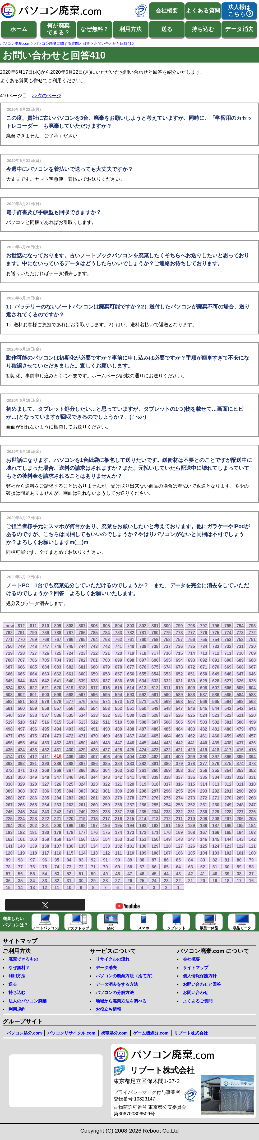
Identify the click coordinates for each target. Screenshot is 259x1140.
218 (94, 818)
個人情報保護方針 (200, 976)
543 (228, 708)
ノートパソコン (45, 922)
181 (33, 832)
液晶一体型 (209, 922)
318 (155, 784)
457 (252, 736)
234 (155, 812)
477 (9, 736)
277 (142, 798)
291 (228, 791)
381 (155, 763)
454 (33, 743)
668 (240, 667)
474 (45, 736)
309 (9, 791)
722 (94, 653)
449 (94, 743)
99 (8, 860)
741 (118, 646)
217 (106, 818)
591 (155, 694)
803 (130, 626)
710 (240, 653)
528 (155, 715)
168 (191, 832)
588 (191, 694)
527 (167, 715)
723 (82, 653)
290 (240, 791)
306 (45, 791)
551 (130, 708)
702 (82, 660)
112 (106, 853)
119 (21, 853)
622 (33, 688)
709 (252, 653)
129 (155, 846)
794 (240, 626)
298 (142, 791)
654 (155, 674)
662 (57, 674)
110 (130, 853)
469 (106, 736)
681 (82, 667)
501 (228, 722)
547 (179, 708)
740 (130, 646)
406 (106, 756)
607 (215, 688)
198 (82, 825)
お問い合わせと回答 (202, 984)
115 (69, 853)
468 (118, 736)
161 (21, 839)
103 (215, 853)
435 (9, 750)
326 (57, 784)
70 (105, 867)
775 (215, 632)
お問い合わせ (195, 992)
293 (203, 791)
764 (94, 639)
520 (252, 715)
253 (179, 805)
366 (82, 770)
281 (94, 798)
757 (179, 639)
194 (130, 825)
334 (215, 777)
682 (69, 667)
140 (21, 846)
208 (215, 818)
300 (118, 791)
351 (9, 777)
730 (252, 646)
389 (57, 763)
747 (45, 646)
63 (190, 867)
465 (155, 736)
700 (106, 660)
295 (179, 791)
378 (191, 763)
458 (240, 736)
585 (228, 694)
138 (45, 846)
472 (69, 736)
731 (240, 646)
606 (228, 688)
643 (33, 681)
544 (215, 708)
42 (190, 874)
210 (191, 818)
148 (179, 839)
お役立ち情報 (108, 1009)
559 (33, 708)
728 (21, 653)
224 (21, 818)
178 (69, 832)
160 (33, 839)
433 (33, 750)
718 (142, 653)
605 (240, 688)
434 (21, 750)
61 (214, 867)
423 (155, 750)
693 (191, 660)
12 (44, 887)
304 (69, 791)
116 (57, 853)
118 (33, 853)
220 (69, 818)
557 (57, 708)
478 (252, 729)
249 (228, 805)
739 (142, 646)
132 (118, 846)
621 (45, 688)
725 (57, 653)
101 (240, 853)
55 (32, 874)
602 (21, 694)
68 (129, 867)
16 (251, 880)
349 (33, 777)
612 (155, 688)
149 (167, 839)
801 (155, 626)
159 (45, 839)
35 (20, 880)
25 (142, 880)
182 (21, 832)
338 (167, 777)
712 (215, 653)
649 (215, 674)
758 (167, 639)
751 (252, 639)
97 (32, 860)
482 (203, 729)
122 (240, 846)
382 (142, 763)
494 (57, 729)
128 (167, 846)
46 (142, 874)
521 (240, 715)
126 (191, 846)
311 (240, 784)
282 (82, 798)
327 (45, 784)
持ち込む (203, 29)
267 (9, 805)
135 (82, 846)
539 (21, 715)
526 (179, 715)
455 (21, 743)
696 (155, 660)
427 (106, 750)
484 (179, 729)
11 (56, 887)
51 (81, 874)
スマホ (143, 922)
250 (215, 805)
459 (228, 736)
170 (167, 832)
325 (69, 784)
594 (118, 694)
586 (215, 694)
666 (9, 674)
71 (93, 867)
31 (69, 880)
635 (130, 681)
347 (57, 777)
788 (57, 632)
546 (191, 708)
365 (94, 770)
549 (155, 708)
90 (117, 860)
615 (118, 688)
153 (118, 839)
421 (179, 750)
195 (118, 825)
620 (57, 688)
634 (142, 681)
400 (179, 756)
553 (106, 708)
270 (228, 798)
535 (69, 715)
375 (228, 763)
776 (203, 632)
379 (179, 763)
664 (33, 674)
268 (252, 798)
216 (118, 818)
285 (45, 798)
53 (56, 874)
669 (228, 667)
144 (228, 839)
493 (69, 729)
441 (191, 743)
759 (155, 639)
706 (33, 660)
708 (9, 660)
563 (240, 701)
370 (33, 770)
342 (118, 777)
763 (106, 639)
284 (57, 798)
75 (44, 867)
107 (167, 853)
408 (82, 756)
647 (240, 674)
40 (214, 874)
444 (155, 743)
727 (33, 653)
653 (167, 674)
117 (45, 853)
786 (82, 632)
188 (203, 825)
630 (191, 681)
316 (179, 784)
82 (214, 860)
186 (228, 825)
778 (179, 632)
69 (117, 867)
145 (215, 839)
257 (130, 805)
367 (69, 770)
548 (167, 708)
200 (57, 825)
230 (203, 812)
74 (56, 867)
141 (9, 846)
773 (240, 632)
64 (178, 867)
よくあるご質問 (197, 1001)
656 (130, 674)
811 (33, 626)
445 (142, 743)
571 (142, 701)
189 (191, 825)
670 (215, 667)
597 (82, 694)
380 (167, 763)
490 (106, 729)
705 (45, 660)
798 (191, 626)
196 (106, 825)
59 (239, 867)
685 (33, 667)
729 (9, 653)
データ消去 (239, 29)
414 (9, 756)
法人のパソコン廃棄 (27, 1001)
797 (203, 626)
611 (167, 688)
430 (69, 750)
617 (94, 688)
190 (179, 825)
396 (228, 756)
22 (178, 880)
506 (167, 722)
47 (129, 874)
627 (228, 681)
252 (191, 805)
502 (215, 722)
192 (155, 825)
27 (117, 880)
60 (227, 867)
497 (21, 729)
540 (9, 715)
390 (45, 763)
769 (33, 639)
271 (215, 798)
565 (215, 701)
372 (9, 770)
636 (118, 681)
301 (106, 791)
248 (240, 805)
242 (57, 812)
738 (155, 646)
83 (202, 860)
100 (252, 853)
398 (203, 756)
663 (45, 674)
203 (21, 825)
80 (239, 860)
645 (9, 681)
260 (94, 805)
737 (167, 646)
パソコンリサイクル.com (71, 1033)
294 (191, 791)
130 (142, 846)
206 (240, 818)
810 (45, 626)
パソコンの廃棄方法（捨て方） (125, 976)
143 (240, 839)
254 (167, 805)
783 (118, 632)
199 (69, 825)
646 (252, 674)
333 (228, 777)
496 (33, 729)
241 (69, 812)
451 (69, 743)
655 (142, 674)
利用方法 (130, 29)
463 (179, 736)
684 (45, 667)
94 (69, 860)
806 (94, 626)
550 (142, 708)
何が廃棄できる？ (58, 29)
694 (179, 660)
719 (130, 653)
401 (167, 756)
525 (191, 715)
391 (33, 763)
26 (129, 880)
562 (252, 701)
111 (118, 853)
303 (82, 791)
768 (45, 639)
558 (45, 708)
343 (106, 777)
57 (8, 874)
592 (142, 694)
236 (130, 812)
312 (228, 784)
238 (106, 812)
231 (191, 812)
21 (190, 880)
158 (57, 839)
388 (69, 763)
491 (94, 729)
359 (167, 770)
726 (45, 653)
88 (142, 860)
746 (57, 646)
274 (179, 798)
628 (215, 681)
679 (106, 667)
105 (191, 853)
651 (191, 674)
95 (56, 860)
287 (21, 798)
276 (155, 798)
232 (179, 812)
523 (215, 715)
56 (20, 874)
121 (252, 846)
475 (33, 736)
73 (69, 867)
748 (33, 646)
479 (240, 729)
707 (21, 660)
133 (106, 846)
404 (130, 756)
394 (252, 756)
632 (167, 681)
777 (191, 632)
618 (82, 688)
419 (203, 750)
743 (94, 646)
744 (82, 646)
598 (69, 694)
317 (167, 784)
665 (21, 674)
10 (69, 887)
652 (179, 674)
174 (118, 832)
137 (57, 846)
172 (142, 832)
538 (33, 715)
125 (203, 846)
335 (203, 777)
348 (45, 777)
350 (21, 777)
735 (191, 646)
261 (82, 805)
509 (130, 722)
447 (118, 743)
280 (106, 798)
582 (9, 701)
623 (21, 688)
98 (20, 860)
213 (155, 818)
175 (106, 832)
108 (155, 853)
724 (69, 653)
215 (130, 818)
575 (94, 701)
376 (215, 763)
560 (21, 708)
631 (179, 681)
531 (118, 715)
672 (191, 667)
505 (179, 722)
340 (142, 777)
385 (106, 763)
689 (240, 660)
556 (69, 708)
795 (228, 626)
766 (69, 639)
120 (9, 853)
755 (203, 639)
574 (106, 701)
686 (21, 667)
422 (167, 750)
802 (142, 626)
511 (106, 722)
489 (118, 729)
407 (94, 756)
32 (56, 880)
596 (94, 694)
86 (166, 860)
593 (130, 694)
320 (130, 784)
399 (191, 756)
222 (45, 818)
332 (240, 777)
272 (203, 798)
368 (57, 770)
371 (21, 770)
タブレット (176, 922)
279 (118, 798)
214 (142, 818)
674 (167, 667)
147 (191, 839)
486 (155, 729)
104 (203, 853)
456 (9, 743)
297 (155, 791)
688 (252, 660)
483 (191, 729)
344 (94, 777)
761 (130, 639)
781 (142, 632)
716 (167, 653)
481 (215, 729)
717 (155, 653)
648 (228, 674)
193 (142, 825)
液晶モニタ (242, 922)
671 (203, 667)
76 (32, 867)
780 (155, 632)
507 (155, 722)
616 (106, 688)
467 (130, 736)
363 (118, 770)
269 (240, 798)
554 (94, 708)
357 (191, 770)
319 (142, 784)
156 (82, 839)
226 (252, 812)
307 (33, 791)
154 (106, 839)
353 (240, 770)
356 (203, 770)
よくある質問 (203, 10)
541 (252, 708)
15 (8, 887)
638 (94, 681)
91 (105, 860)
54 (44, 874)
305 (57, 791)
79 (251, 860)
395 (240, 756)
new (10, 626)
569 (167, 701)
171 (155, 832)
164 (240, 832)
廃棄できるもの (23, 959)
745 (69, 646)
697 (142, 660)
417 (228, 750)
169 (179, 832)
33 (44, 880)
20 (202, 880)
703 (69, 660)
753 (228, 639)
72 (81, 867)
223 (33, 818)
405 (118, 756)
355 (215, 770)
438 (228, 743)
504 (191, 722)
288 (9, 798)
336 (191, 777)
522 (228, 715)
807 (82, 626)
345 (82, 777)
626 (240, 681)
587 (203, 694)
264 (45, 805)
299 (130, 791)
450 (82, 743)
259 (106, 805)
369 (45, 770)
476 (21, 736)
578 (57, 701)
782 (130, 632)
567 (191, 701)
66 (154, 867)
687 (9, 667)
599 (57, 694)
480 (228, 729)
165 (228, 832)
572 (130, 701)
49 (105, 874)
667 (252, 667)
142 (252, 839)
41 (202, 874)
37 (251, 874)
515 (57, 722)
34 (32, 880)
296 (167, 791)
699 (118, 660)
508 (142, 722)
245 (21, 812)
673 (179, 667)
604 (252, 688)
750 (9, 646)
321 (118, 784)
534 (82, 715)
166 (215, 832)
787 (69, 632)
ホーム (18, 29)
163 (252, 832)
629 (203, 681)
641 (57, 681)
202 (33, 825)
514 (69, 722)
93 (81, 860)
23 (166, 880)
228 (228, 812)
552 (118, 708)
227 (240, 812)
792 (9, 632)
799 (179, 626)
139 (33, 846)
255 (155, 805)
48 (117, 874)
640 (69, 681)
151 (142, 839)
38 (239, 874)
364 (106, 770)
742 (106, 646)
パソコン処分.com (24, 1033)
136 (69, 846)
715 (179, 653)
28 (105, 880)
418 (215, 750)
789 (45, 632)
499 (252, 722)
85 (178, 860)
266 (21, 805)
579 (45, 701)
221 (57, 818)
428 (94, 750)
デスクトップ (78, 922)
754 (215, 639)
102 (228, 853)
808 (69, 626)
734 (203, 646)
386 (94, 763)
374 (240, 763)
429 (82, 750)
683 (57, 667)
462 (191, 736)
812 (21, 626)
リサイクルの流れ (113, 959)
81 (227, 860)
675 (155, 667)
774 (228, 632)
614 (130, 688)
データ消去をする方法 (117, 984)
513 (82, 722)
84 (190, 860)
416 (240, 750)
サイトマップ (195, 967)
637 (106, 681)
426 (118, 750)
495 (45, 729)
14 (20, 887)
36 (8, 880)
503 (203, 722)
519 (9, 722)
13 (32, 887)
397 (215, 756)
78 (8, 867)
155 (94, 839)
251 (203, 805)
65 (166, 867)
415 (252, 750)
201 (45, 825)
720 (118, 653)
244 (33, 812)
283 (69, 798)
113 (94, 853)
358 (179, 770)
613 (142, 688)
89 (129, 860)
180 (45, 832)
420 (191, 750)
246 (9, 812)
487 (142, 729)
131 (130, 846)
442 (179, 743)
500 (240, 722)
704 (57, 660)
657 (118, 674)
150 (155, 839)
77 (20, 867)
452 (57, 743)
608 (203, 688)
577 (69, 701)
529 (142, 715)
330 (9, 784)
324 (82, 784)
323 (94, 784)
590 (167, 694)
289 (252, 791)
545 (203, 708)
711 (228, 653)
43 (178, 874)
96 (44, 860)
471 (82, 736)
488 (130, 729)
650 (203, 674)
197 (94, 825)
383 (130, 763)
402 (155, 756)
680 (94, 667)
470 (94, 736)
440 (203, 743)
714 (191, 653)
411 (45, 756)
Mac (111, 922)
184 (252, 825)
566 (203, 701)
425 (130, 750)
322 (106, 784)
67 (142, 867)
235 (142, 812)
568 (179, 701)
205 (252, 818)
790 (33, 632)
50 (93, 874)
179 (57, 832)
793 (252, 626)
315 (191, 784)
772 (252, 632)
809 (57, 626)
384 (118, 763)
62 (202, 867)
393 (9, 763)
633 (155, 681)
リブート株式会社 (191, 1033)
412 (33, 756)
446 (130, 743)
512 (94, 722)
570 (155, 701)
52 (69, 874)
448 (106, 743)
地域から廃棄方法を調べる (121, 1001)
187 (215, 825)
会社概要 (167, 10)
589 (179, 694)
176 (94, 832)
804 (118, 626)
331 (252, 777)
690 (228, 660)
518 (21, 722)
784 (106, 632)
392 (21, 763)
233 (167, 812)
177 (82, 832)
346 (69, 777)
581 (21, 701)
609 (191, 688)
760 (142, 639)
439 (215, 743)
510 (118, 722)
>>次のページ (46, 95)
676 (142, 667)
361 (142, 770)
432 (45, 750)
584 (240, 694)
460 (215, 736)
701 (94, 660)
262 (69, 805)
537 (45, 715)
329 (21, 784)
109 (142, 853)
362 (130, 770)
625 (252, 681)
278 (130, 798)
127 (179, 846)
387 (82, 763)
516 (45, 722)
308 (21, 791)
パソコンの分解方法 (115, 992)
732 (228, 646)
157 (69, 839)
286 (33, 798)
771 (9, 639)
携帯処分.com (114, 1033)
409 (69, 756)
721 (106, 653)
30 (81, 880)
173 (130, 832)
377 (203, 763)
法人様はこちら (239, 10)
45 (154, 874)
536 (57, 715)
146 (203, 839)
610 (179, 688)
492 (82, 729)
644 (21, 681)
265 (33, 805)
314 (203, 784)
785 (94, 632)
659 (94, 674)
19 (214, 880)
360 (155, 770)
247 (252, 805)
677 (130, 667)
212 (167, 818)
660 (82, 674)
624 (9, 688)
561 (9, 708)
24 (154, 880)
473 (57, 736)
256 (142, 805)
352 (252, 770)
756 (191, 639)
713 (203, 653)
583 (252, 694)
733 (215, 646)
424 (142, 750)
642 (45, 681)
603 (9, 694)
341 (130, 777)
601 (33, 694)
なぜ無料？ (94, 29)
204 (9, 825)
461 (203, 736)
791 (21, 632)
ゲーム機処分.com (150, 1033)
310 (252, 784)
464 (167, 736)
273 (191, 798)
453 (45, 743)
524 (203, 715)
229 (215, 812)
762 (118, 639)
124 (215, 846)
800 (167, 626)
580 (33, 701)
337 (179, 777)
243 (45, 812)
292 (215, 791)
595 (106, 694)
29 (93, 880)
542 (240, 708)
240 (82, 812)
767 (57, 639)
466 (142, 736)
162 (9, 839)
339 (155, 777)
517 (33, 722)
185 (240, 825)
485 (167, 729)
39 (227, 874)
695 (167, 660)
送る (167, 29)
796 (215, 626)
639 (82, 681)
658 (106, 674)
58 (251, 867)
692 (203, 660)
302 (94, 791)
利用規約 (16, 1009)
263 (57, 805)
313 (215, 784)
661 (69, 674)
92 (93, 860)
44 (166, 874)
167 (203, 832)
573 (118, 701)
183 (9, 832)
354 (228, 770)
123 (228, 846)
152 (130, 839)
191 (167, 825)
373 (252, 763)
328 (33, 784)
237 (118, 812)
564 (228, 701)
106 (179, 853)
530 (130, 715)
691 (215, 660)
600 (45, 694)
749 (21, 646)
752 (240, 639)
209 (203, 818)
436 (252, 743)
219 (82, 818)
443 (167, 743)
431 (57, 750)
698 (130, 660)
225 (9, 818)
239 (94, 812)
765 (82, 639)
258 (118, 805)
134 (94, 846)
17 (239, 880)
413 (21, 756)
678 (118, 667)
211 (179, 818)
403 (142, 756)
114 (82, 853)
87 (154, 860)
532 (106, 715)
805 (106, 626)
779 (167, 632)
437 (240, 743)
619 (69, 688)
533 (94, 715)
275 (167, 798)
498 (9, 729)
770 (21, 639)
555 (82, 708)
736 (179, 646)
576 (82, 701)
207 (228, 818)
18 (227, 880)
